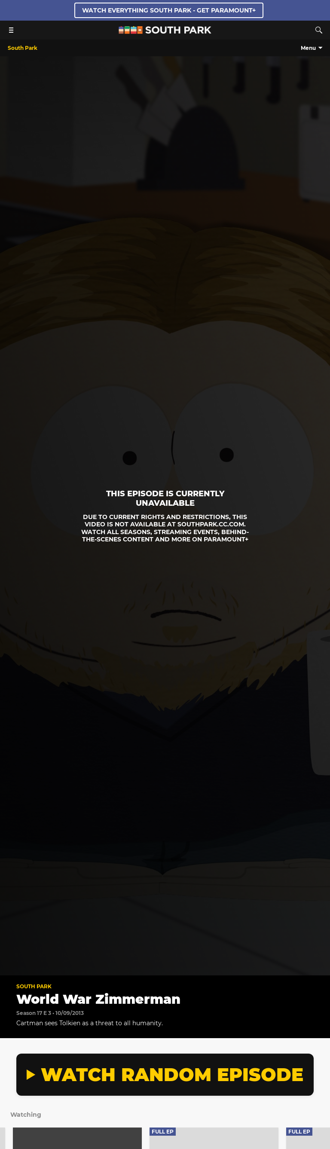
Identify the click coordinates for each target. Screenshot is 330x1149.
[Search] (318, 30)
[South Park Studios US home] (165, 32)
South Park (34, 986)
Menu (308, 48)
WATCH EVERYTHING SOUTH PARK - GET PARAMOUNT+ (169, 10)
